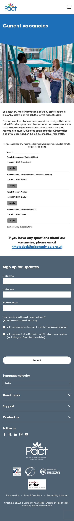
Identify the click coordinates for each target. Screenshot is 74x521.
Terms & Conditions (33, 495)
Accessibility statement (57, 495)
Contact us (11, 417)
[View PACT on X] (10, 434)
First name (8, 276)
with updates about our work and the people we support (37, 327)
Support (8, 406)
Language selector (16, 375)
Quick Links (11, 395)
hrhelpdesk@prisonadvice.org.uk (37, 247)
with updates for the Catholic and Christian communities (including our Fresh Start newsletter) (37, 336)
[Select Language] (37, 383)
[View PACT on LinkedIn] (15, 434)
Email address (10, 302)
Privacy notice (12, 495)
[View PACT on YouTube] (26, 434)
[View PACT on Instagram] (20, 434)
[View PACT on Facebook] (4, 434)
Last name (8, 289)
